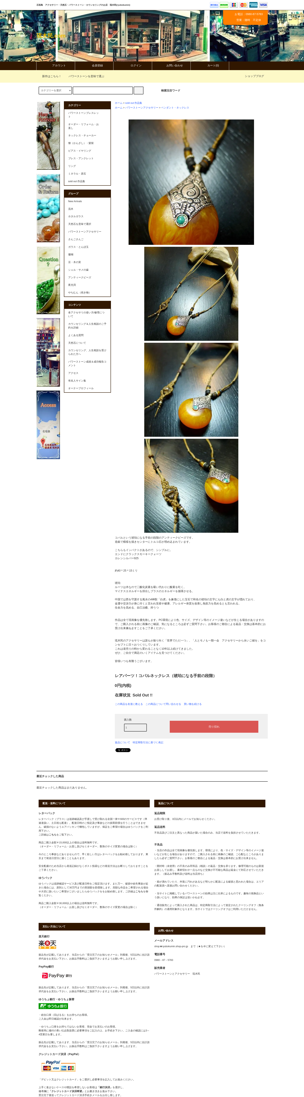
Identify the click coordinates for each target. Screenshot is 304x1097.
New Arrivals (75, 201)
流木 (70, 209)
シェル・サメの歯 (78, 270)
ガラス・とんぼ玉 (78, 247)
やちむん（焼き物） (79, 292)
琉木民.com (51, 36)
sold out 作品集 (133, 103)
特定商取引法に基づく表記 (148, 742)
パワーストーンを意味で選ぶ (84, 76)
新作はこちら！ (49, 76)
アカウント (55, 65)
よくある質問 (75, 335)
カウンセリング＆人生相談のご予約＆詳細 (87, 326)
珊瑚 (70, 254)
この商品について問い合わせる (163, 704)
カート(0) (210, 65)
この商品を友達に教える (129, 704)
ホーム (119, 103)
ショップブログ (254, 76)
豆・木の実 (74, 262)
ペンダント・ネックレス (175, 107)
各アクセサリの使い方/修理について (86, 314)
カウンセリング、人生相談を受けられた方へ (87, 352)
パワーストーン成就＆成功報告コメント (87, 363)
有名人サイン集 (77, 380)
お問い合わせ (171, 65)
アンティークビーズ (79, 277)
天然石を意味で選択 (79, 224)
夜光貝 (72, 285)
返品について (122, 742)
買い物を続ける (193, 704)
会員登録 (94, 65)
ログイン (133, 65)
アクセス (73, 373)
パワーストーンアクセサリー (141, 107)
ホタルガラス (75, 216)
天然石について (77, 343)
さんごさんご (75, 239)
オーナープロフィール (81, 388)
